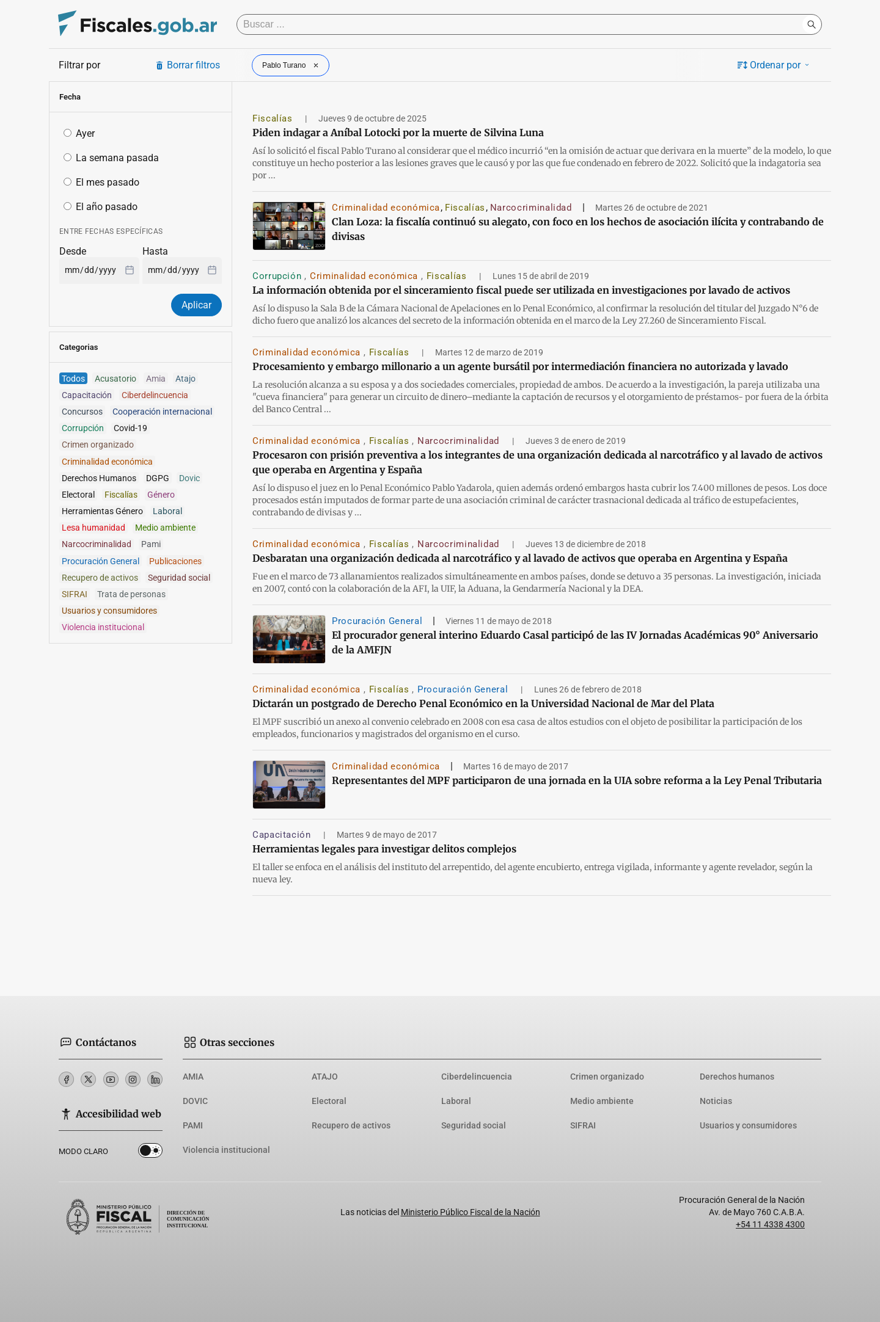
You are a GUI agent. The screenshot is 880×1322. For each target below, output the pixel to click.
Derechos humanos (737, 1076)
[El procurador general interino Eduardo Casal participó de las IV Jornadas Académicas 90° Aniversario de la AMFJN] (289, 639)
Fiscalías (273, 118)
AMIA (193, 1076)
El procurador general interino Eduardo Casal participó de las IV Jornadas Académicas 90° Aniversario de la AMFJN (575, 642)
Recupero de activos (351, 1125)
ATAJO (325, 1076)
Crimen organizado (607, 1076)
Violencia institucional (226, 1150)
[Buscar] (522, 24)
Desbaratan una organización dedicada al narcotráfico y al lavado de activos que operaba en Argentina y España (520, 558)
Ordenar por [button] (774, 65)
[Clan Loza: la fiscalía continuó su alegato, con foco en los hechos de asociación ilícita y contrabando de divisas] (289, 226)
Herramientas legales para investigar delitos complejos (384, 849)
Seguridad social (473, 1125)
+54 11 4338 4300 (770, 1224)
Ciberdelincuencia (476, 1076)
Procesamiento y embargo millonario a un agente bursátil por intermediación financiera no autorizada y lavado (520, 366)
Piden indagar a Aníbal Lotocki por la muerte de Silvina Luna (398, 132)
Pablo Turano (291, 65)
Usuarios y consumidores (748, 1125)
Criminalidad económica (386, 207)
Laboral (456, 1101)
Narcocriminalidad (531, 207)
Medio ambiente (602, 1101)
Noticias (716, 1101)
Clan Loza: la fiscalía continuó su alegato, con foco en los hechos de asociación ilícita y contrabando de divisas (578, 229)
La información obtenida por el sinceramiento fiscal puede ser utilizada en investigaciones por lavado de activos (521, 290)
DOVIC (195, 1101)
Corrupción (278, 276)
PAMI (193, 1125)
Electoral (329, 1101)
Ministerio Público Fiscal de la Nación (470, 1212)
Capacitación (283, 834)
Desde (72, 251)
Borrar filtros (187, 65)
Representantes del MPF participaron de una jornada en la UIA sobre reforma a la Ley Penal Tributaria (577, 780)
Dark (150, 1153)
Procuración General (377, 621)
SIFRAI (583, 1125)
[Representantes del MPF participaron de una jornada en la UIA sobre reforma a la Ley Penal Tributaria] (289, 784)
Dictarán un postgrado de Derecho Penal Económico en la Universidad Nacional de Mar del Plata (483, 703)
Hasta (155, 251)
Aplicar (196, 305)
